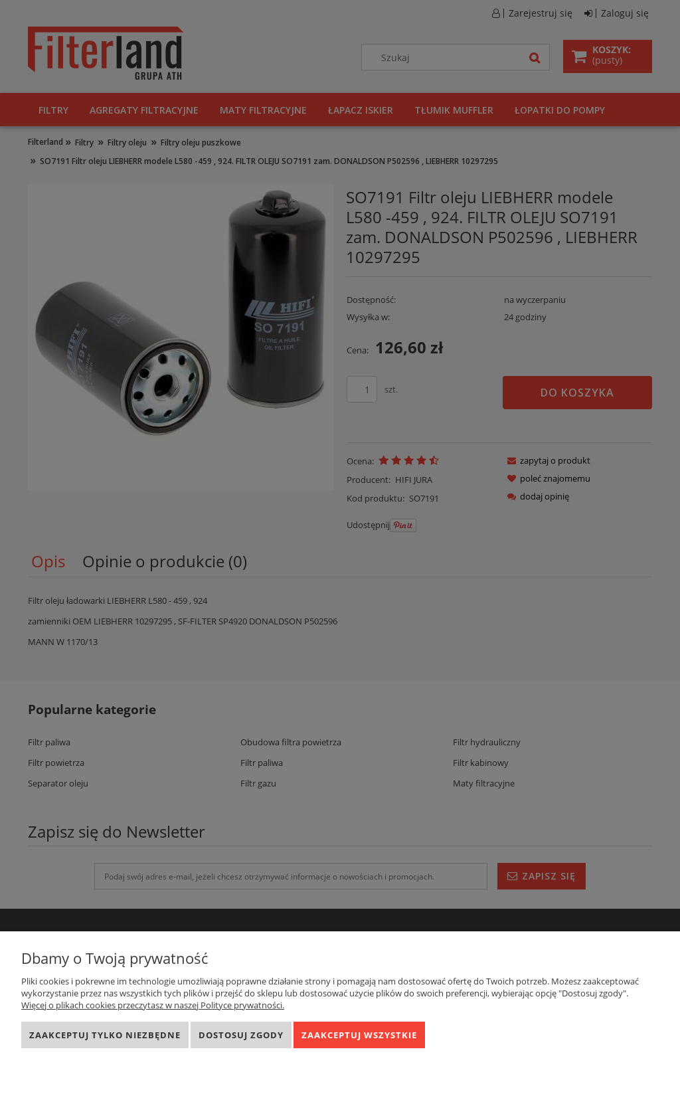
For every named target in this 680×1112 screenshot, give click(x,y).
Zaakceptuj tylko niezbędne (105, 1035)
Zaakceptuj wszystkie (359, 1035)
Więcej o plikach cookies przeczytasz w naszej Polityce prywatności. (152, 1005)
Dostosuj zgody (241, 1035)
